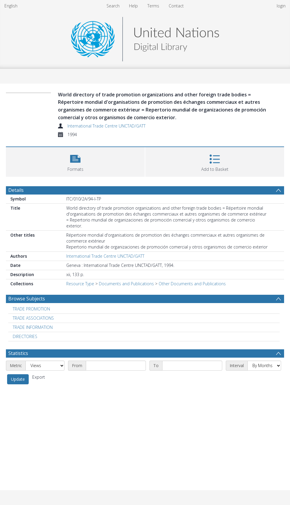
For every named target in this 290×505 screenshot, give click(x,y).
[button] (75, 161)
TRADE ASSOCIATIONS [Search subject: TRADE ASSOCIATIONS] (33, 318)
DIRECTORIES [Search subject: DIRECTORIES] (25, 336)
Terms (153, 6)
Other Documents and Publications (192, 283)
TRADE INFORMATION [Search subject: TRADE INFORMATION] (33, 327)
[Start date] (116, 366)
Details (16, 190)
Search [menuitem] (113, 6)
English (10, 6)
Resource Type (80, 283)
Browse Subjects (26, 298)
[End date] (192, 366)
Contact (176, 6)
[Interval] (264, 366)
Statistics (18, 353)
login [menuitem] (281, 6)
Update (18, 379)
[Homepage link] (145, 37)
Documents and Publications (126, 283)
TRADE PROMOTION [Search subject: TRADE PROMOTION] (31, 309)
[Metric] (45, 366)
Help (133, 6)
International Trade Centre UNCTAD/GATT (106, 126)
